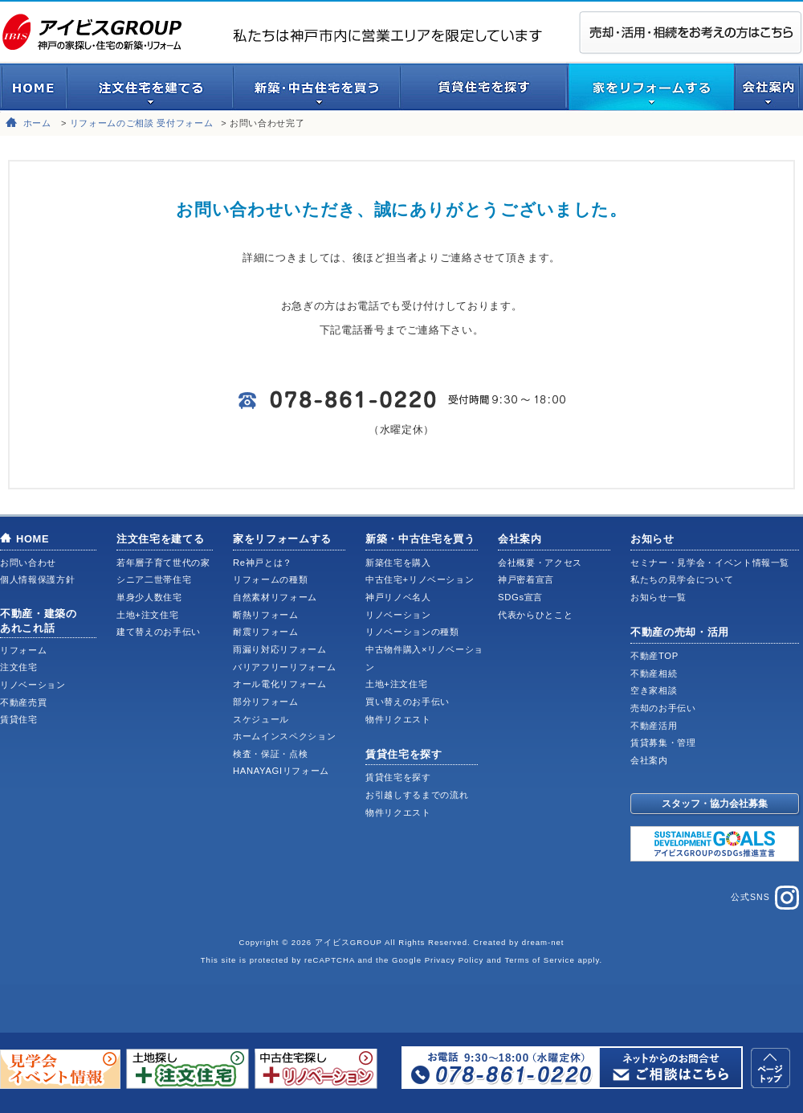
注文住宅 (19, 667)
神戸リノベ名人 (398, 597)
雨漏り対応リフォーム (280, 649)
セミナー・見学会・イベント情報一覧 (709, 562)
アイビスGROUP (348, 942)
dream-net (543, 942)
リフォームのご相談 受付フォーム (142, 123)
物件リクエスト (398, 719)
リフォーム (23, 650)
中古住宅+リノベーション (419, 579)
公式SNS (765, 898)
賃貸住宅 (19, 719)
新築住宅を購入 (398, 562)
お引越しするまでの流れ (416, 795)
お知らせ (652, 539)
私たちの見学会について (681, 579)
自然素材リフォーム (275, 597)
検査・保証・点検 (270, 754)
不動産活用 (653, 725)
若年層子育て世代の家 (163, 562)
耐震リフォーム (266, 631)
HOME (32, 539)
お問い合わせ (28, 562)
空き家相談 (653, 690)
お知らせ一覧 (658, 597)
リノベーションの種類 (412, 631)
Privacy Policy (454, 959)
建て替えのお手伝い (158, 631)
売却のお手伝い (663, 708)
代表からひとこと (535, 615)
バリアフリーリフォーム (284, 667)
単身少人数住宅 (149, 597)
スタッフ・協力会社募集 (715, 803)
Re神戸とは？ (262, 562)
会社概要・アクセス (540, 562)
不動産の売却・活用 (679, 632)
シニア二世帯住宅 (153, 579)
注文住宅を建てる (160, 539)
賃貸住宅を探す (403, 754)
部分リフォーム (266, 701)
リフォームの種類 (270, 579)
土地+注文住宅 (147, 615)
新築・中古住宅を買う (420, 539)
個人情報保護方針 (37, 579)
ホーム (37, 123)
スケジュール (261, 719)
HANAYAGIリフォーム (281, 770)
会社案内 (520, 539)
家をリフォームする (282, 539)
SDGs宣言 (520, 597)
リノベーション (33, 684)
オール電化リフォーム (280, 684)
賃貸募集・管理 (663, 742)
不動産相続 (653, 673)
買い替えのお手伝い (407, 701)
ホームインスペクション (284, 736)
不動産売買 (23, 702)
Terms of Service (539, 959)
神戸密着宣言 (526, 579)
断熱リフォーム (266, 615)
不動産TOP (654, 656)
